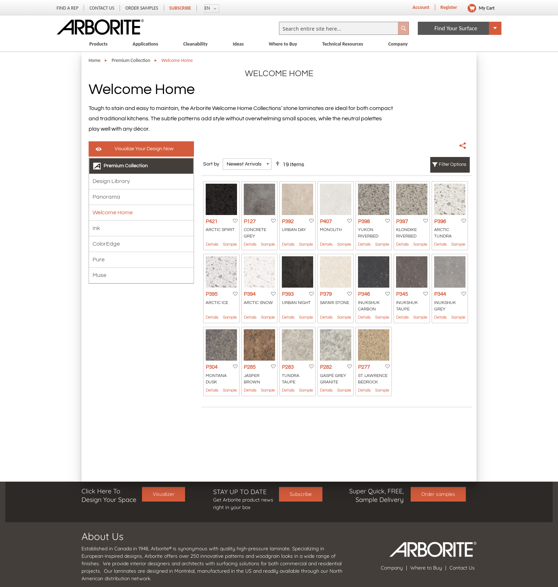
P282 (326, 367)
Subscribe (180, 8)
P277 (364, 367)
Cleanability (195, 44)
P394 (250, 294)
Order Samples (141, 8)
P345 (402, 294)
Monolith (331, 229)
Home (94, 60)
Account (420, 7)
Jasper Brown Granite (253, 379)
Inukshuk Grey (445, 305)
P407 (326, 221)
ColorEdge (106, 244)
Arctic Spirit (220, 229)
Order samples (438, 494)
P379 (326, 294)
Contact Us (101, 8)
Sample (230, 244)
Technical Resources (342, 44)
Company (398, 44)
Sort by (211, 164)
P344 (440, 294)
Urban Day (294, 229)
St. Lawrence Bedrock (373, 378)
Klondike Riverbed (406, 233)
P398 (364, 221)
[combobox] (344, 28)
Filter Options (452, 164)
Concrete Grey (255, 233)
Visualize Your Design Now (144, 148)
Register (449, 7)
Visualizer (163, 494)
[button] (211, 8)
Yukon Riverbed (368, 233)
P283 (288, 367)
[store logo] (100, 27)
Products (98, 44)
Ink (96, 228)
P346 (364, 294)
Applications (145, 44)
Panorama (106, 197)
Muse (99, 275)
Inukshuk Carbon (369, 305)
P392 (288, 221)
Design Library (111, 181)
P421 (211, 221)
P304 (211, 367)
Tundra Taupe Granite (291, 379)
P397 (402, 221)
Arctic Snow (258, 302)
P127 (250, 221)
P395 (211, 294)
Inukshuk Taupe (407, 305)
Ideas (238, 44)
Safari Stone (334, 302)
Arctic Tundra (443, 233)
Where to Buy (283, 44)
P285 (250, 367)
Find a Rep (67, 8)
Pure (99, 259)
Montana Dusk (216, 378)
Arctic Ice (217, 302)
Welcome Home (113, 212)
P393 (288, 294)
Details (212, 244)
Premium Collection (131, 60)
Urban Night (296, 302)
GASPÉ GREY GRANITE (333, 378)
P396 (440, 221)
